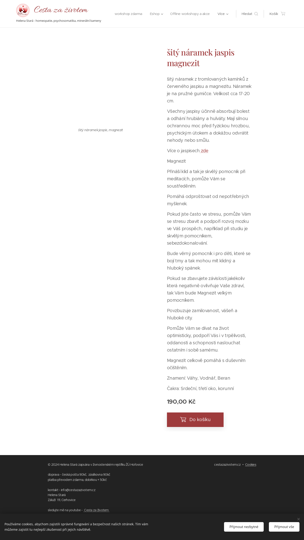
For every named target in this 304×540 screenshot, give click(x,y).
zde (204, 151)
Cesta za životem (96, 510)
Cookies (250, 465)
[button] (250, 13)
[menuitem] (174, 13)
